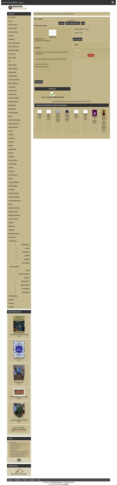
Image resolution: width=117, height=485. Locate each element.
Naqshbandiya (12, 149)
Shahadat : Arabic (19, 374)
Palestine (11, 167)
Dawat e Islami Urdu (14, 123)
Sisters (10, 204)
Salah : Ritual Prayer (14, 46)
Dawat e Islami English (14, 120)
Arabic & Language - (14, 98)
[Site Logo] (24, 7)
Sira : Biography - (13, 28)
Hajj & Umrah (12, 54)
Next (83, 23)
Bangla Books (12, 109)
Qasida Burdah (12, 72)
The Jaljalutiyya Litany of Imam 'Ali (19, 325)
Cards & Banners (13, 296)
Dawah (10, 116)
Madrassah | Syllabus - (14, 215)
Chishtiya (11, 142)
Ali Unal (19, 450)
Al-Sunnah (19, 259)
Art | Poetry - (12, 189)
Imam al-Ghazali (13, 160)
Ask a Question (77, 39)
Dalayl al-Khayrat (13, 68)
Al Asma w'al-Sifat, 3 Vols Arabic (19, 412)
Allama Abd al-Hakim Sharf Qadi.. (19, 453)
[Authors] (19, 449)
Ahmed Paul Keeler (19, 447)
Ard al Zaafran (19, 263)
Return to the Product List (72, 23)
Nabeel (19, 270)
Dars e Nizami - (13, 94)
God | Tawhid (12, 17)
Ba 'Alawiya (11, 138)
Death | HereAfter (13, 83)
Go (19, 460)
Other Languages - (13, 112)
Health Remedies (13, 186)
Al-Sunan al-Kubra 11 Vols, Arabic (19, 393)
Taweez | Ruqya (13, 90)
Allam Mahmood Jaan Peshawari (19, 451)
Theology (11, 35)
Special (10, 480)
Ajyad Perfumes (19, 244)
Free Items (11, 307)
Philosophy (11, 39)
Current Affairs (12, 164)
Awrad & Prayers (13, 76)
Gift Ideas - (11, 299)
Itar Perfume (50, 14)
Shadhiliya (11, 156)
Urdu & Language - (13, 101)
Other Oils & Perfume (19, 274)
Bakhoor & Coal (19, 281)
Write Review (38, 82)
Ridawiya (11, 153)
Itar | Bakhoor (42, 14)
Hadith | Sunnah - (13, 24)
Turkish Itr (19, 277)
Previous (61, 23)
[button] (113, 2)
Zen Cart (71, 482)
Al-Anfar (19, 248)
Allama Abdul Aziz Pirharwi (19, 454)
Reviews (25, 480)
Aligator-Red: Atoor (85, 115)
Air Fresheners (19, 288)
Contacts (32, 480)
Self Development (13, 127)
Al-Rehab (19, 255)
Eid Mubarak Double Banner (19, 428)
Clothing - (11, 222)
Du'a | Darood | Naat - (14, 79)
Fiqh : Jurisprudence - (14, 43)
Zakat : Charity (12, 57)
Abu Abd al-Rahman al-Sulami (19, 444)
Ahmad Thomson (19, 445)
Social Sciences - (13, 175)
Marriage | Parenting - (14, 208)
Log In (21, 2)
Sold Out (91, 55)
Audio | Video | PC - (14, 219)
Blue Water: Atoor (48, 115)
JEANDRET (66, 484)
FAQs (38, 480)
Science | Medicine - (14, 182)
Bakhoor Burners (19, 285)
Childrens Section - (13, 211)
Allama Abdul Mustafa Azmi (19, 456)
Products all (17, 480)
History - (11, 178)
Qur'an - (11, 21)
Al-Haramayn (19, 252)
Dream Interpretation (14, 197)
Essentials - (12, 230)
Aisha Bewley (19, 448)
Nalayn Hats (12, 226)
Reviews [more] (13, 465)
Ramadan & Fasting (14, 50)
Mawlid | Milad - (13, 65)
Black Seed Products (14, 233)
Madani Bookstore (57, 482)
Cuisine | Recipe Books (15, 200)
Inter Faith (11, 171)
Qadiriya (11, 145)
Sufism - (11, 131)
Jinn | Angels (12, 87)
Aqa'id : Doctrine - (13, 32)
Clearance (11, 303)
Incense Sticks (19, 292)
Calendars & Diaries (14, 193)
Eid (9, 61)
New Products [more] (15, 311)
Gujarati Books (12, 105)
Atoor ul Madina (59, 14)
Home (15, 2)
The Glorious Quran (19, 350)
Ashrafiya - (11, 134)
